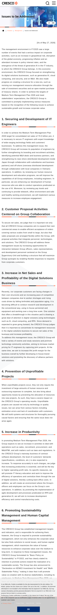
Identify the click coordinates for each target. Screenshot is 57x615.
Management (18, 30)
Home (3, 30)
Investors (9, 30)
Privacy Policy (7, 603)
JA (49, 23)
